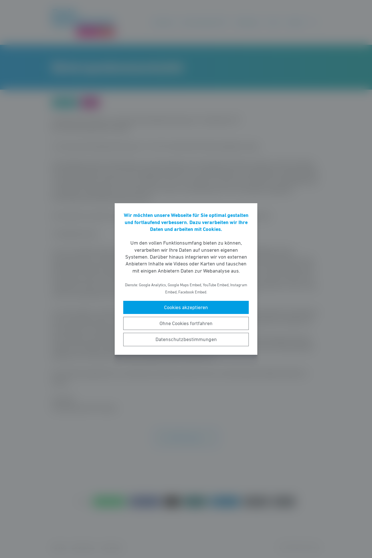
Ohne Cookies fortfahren (186, 323)
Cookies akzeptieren (186, 307)
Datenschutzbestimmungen (186, 339)
